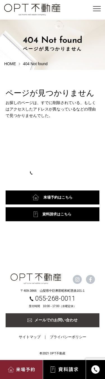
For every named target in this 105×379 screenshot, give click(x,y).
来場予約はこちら (52, 197)
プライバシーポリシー (68, 337)
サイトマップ (30, 337)
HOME (10, 64)
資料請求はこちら (52, 214)
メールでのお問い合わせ (52, 320)
